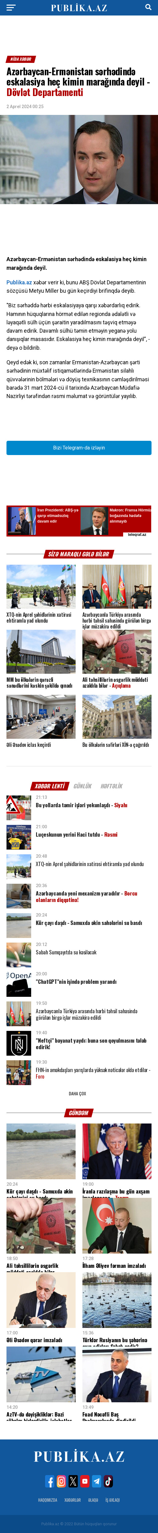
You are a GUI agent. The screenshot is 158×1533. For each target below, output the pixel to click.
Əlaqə (93, 1500)
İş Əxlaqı (113, 1500)
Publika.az (19, 282)
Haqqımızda (47, 1500)
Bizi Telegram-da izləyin (79, 448)
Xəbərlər (72, 1500)
